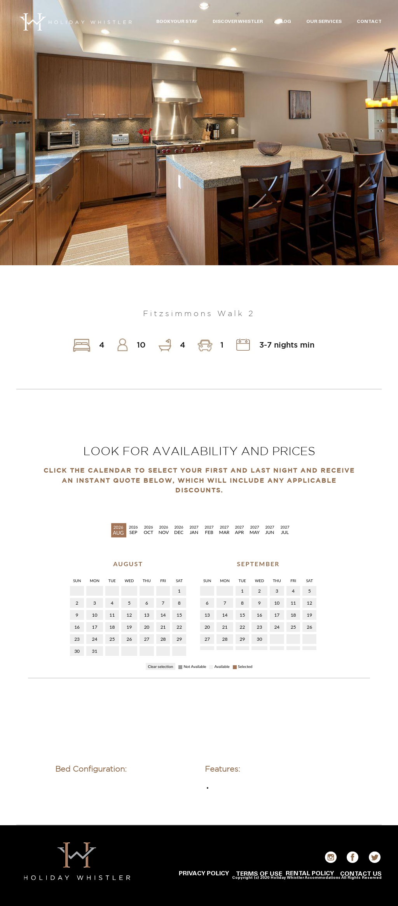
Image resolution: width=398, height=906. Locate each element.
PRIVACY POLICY (204, 874)
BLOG (284, 21)
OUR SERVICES (324, 21)
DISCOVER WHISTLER (238, 21)
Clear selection (160, 666)
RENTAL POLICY (310, 874)
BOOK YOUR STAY (176, 21)
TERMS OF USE (259, 874)
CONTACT (369, 21)
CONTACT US (361, 874)
